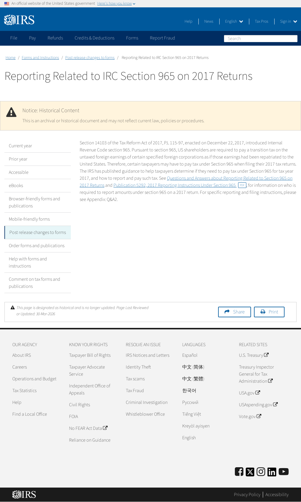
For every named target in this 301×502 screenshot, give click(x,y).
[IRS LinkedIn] (271, 474)
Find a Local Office (29, 414)
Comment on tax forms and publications (34, 283)
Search (292, 38)
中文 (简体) (193, 367)
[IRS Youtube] (284, 472)
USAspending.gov (258, 405)
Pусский (190, 402)
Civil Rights (79, 405)
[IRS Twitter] (250, 474)
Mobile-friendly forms (29, 219)
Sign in (288, 21)
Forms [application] (132, 38)
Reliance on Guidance (90, 440)
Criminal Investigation (147, 402)
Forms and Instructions (40, 58)
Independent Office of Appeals (89, 389)
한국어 (189, 390)
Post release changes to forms (90, 58)
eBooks (16, 185)
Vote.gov (250, 416)
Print (273, 312)
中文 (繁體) (193, 379)
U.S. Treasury (253, 355)
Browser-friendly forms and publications (34, 202)
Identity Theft (138, 367)
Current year (20, 146)
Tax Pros (261, 21)
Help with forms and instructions (28, 262)
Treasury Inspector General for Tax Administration (256, 374)
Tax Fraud (135, 390)
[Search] (260, 38)
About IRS (21, 355)
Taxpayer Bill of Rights (90, 355)
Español (190, 355)
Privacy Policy (247, 495)
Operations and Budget (34, 379)
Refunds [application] (55, 38)
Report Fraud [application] (162, 38)
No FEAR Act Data (88, 428)
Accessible (19, 172)
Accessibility (277, 495)
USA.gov (249, 393)
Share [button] (239, 312)
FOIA (73, 416)
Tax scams (135, 379)
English (234, 21)
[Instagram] (261, 472)
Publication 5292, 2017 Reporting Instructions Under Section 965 (179, 185)
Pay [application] (32, 38)
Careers (19, 367)
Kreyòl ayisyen (196, 426)
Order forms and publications (36, 245)
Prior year (18, 159)
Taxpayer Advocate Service (87, 370)
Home (11, 58)
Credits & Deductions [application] (94, 38)
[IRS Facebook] (239, 472)
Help (189, 21)
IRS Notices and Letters (147, 355)
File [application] (13, 38)
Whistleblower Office (145, 414)
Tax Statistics (24, 390)
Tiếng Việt (191, 414)
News (208, 21)
